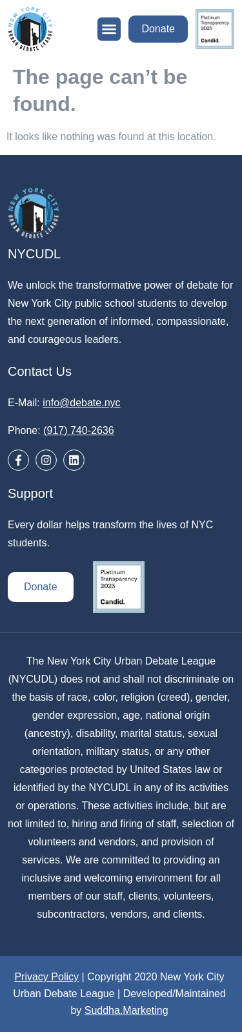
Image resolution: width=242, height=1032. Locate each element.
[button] (109, 29)
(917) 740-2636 (78, 430)
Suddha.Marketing (126, 1010)
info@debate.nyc (81, 402)
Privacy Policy (46, 976)
